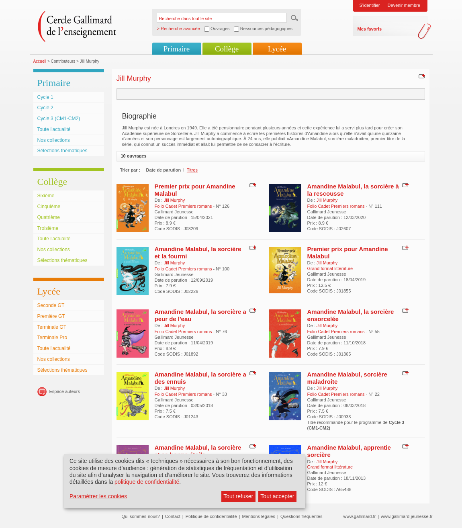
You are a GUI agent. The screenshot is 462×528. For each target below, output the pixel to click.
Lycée (277, 49)
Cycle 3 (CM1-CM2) (58, 118)
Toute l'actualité (54, 129)
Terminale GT (52, 327)
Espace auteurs (64, 391)
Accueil (40, 61)
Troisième (48, 228)
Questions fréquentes (301, 516)
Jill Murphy (174, 200)
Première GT (51, 316)
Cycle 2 (45, 108)
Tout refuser (238, 496)
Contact (172, 516)
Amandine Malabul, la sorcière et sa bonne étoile (198, 451)
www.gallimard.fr (359, 516)
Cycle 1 (45, 97)
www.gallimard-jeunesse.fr (406, 516)
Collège (227, 49)
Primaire (177, 49)
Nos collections (53, 140)
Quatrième (48, 217)
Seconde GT (51, 305)
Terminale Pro (52, 337)
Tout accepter (277, 496)
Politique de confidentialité (211, 516)
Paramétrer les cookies (98, 496)
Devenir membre (404, 5)
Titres (192, 170)
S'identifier (370, 5)
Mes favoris (370, 29)
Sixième (46, 196)
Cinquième (49, 206)
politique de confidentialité (146, 482)
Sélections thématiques (62, 150)
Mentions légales (258, 516)
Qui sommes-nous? (141, 516)
